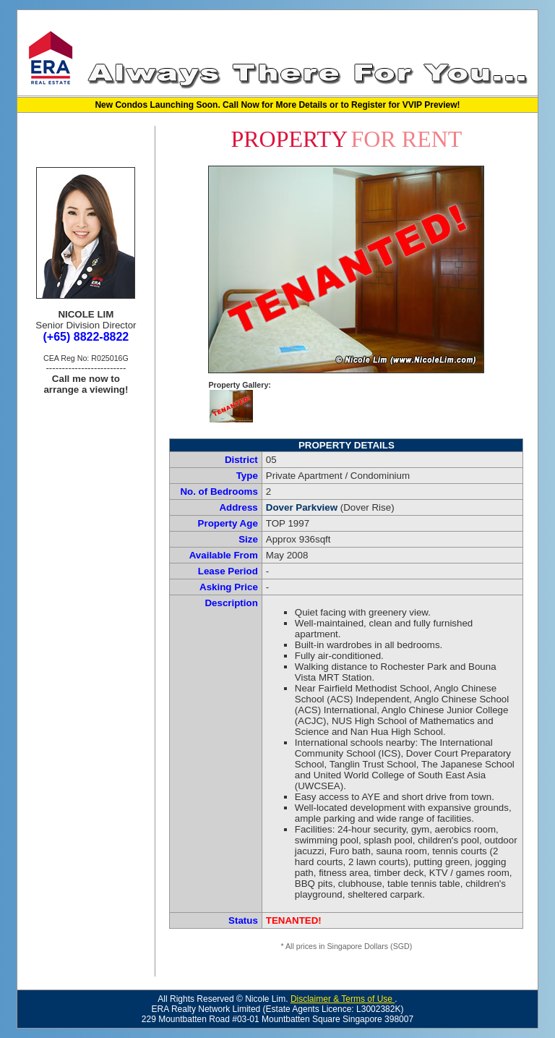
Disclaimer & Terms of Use (343, 999)
